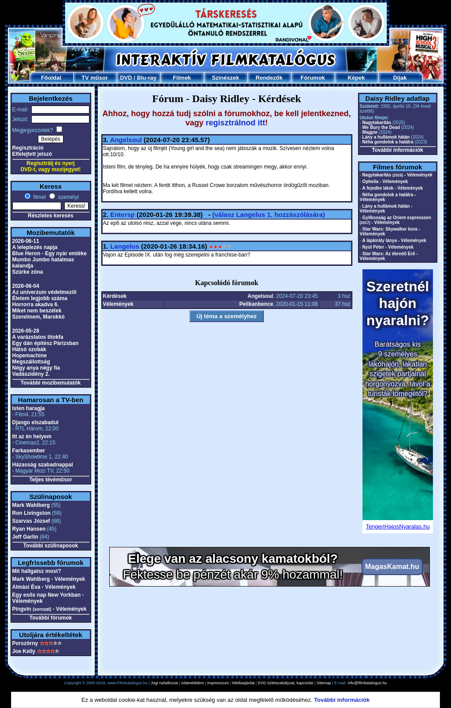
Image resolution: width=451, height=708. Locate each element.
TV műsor (94, 77)
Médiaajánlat (243, 683)
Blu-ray (147, 77)
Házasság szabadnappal (42, 465)
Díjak (400, 77)
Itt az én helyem (32, 436)
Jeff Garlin (25, 537)
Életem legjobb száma (39, 298)
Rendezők (268, 77)
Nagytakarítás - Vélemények (397, 174)
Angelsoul (126, 139)
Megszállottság (31, 362)
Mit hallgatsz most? (36, 571)
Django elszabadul (35, 422)
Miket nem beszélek (37, 311)
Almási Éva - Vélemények (44, 587)
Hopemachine (29, 355)
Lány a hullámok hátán (386, 137)
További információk (397, 150)
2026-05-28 (25, 331)
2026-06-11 (25, 241)
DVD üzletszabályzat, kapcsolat (285, 683)
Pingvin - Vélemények (49, 609)
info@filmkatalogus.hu (367, 683)
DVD (126, 77)
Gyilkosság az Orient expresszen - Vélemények (395, 220)
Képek (356, 77)
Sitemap (324, 683)
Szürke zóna (27, 272)
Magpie (369, 132)
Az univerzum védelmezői (44, 292)
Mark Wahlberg (31, 505)
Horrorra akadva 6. (35, 304)
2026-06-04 (25, 286)
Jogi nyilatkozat (164, 683)
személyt (67, 197)
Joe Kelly (24, 651)
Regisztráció (28, 148)
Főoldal (51, 77)
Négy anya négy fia (36, 368)
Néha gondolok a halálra (388, 141)
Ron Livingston (31, 513)
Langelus (124, 246)
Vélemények (118, 304)
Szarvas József (31, 521)
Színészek (225, 77)
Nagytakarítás (377, 122)
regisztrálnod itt (235, 122)
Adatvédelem (192, 683)
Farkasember (28, 451)
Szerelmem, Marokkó (38, 317)
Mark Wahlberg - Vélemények (48, 579)
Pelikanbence (256, 304)
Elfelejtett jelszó (32, 154)
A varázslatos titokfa (37, 337)
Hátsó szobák (29, 349)
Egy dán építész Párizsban (45, 343)
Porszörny (25, 643)
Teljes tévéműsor (50, 480)
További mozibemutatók (51, 383)
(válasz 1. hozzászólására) (268, 214)
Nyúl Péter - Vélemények (388, 247)
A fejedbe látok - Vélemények (392, 188)
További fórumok (51, 618)
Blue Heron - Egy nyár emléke (49, 253)
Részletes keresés (50, 216)
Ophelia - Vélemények (385, 181)
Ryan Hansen (29, 529)
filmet (39, 197)
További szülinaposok (50, 546)
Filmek (182, 77)
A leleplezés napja (35, 247)
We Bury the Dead (381, 127)
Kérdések (115, 296)
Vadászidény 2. (31, 374)
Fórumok (312, 77)
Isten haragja (28, 408)
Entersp (122, 214)
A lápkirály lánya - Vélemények (394, 240)
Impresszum (218, 683)
